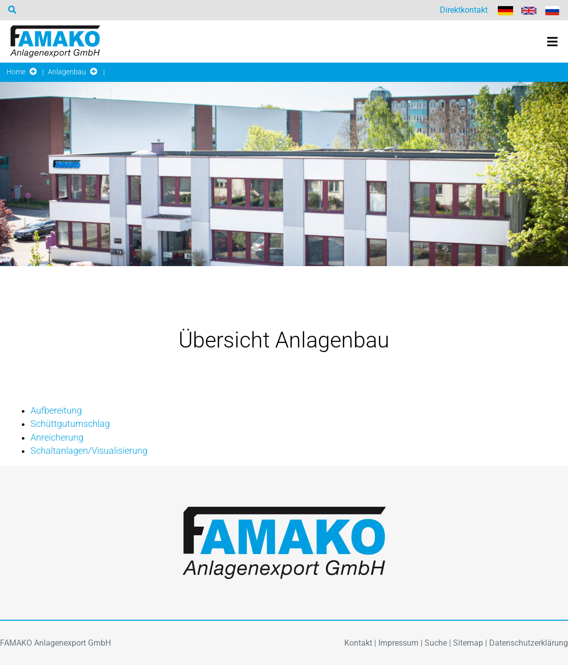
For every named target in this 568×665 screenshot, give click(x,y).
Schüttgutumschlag (70, 424)
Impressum (398, 643)
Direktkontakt (464, 10)
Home (16, 72)
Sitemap (468, 643)
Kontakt (358, 643)
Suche (436, 643)
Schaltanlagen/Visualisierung (89, 451)
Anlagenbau (67, 72)
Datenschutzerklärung (528, 643)
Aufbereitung (56, 411)
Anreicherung (57, 437)
